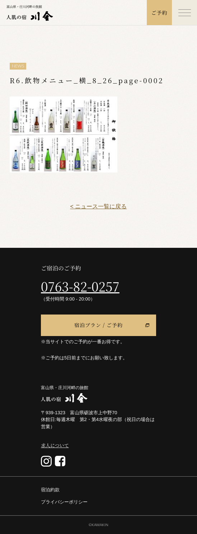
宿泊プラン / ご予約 (98, 325)
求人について (55, 445)
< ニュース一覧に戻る (98, 206)
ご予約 (159, 12)
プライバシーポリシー (64, 502)
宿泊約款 (50, 489)
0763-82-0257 (80, 286)
